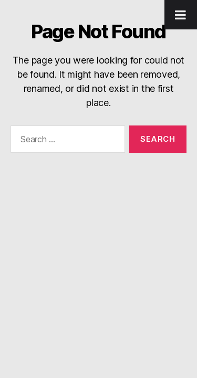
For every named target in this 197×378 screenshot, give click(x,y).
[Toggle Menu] (180, 14)
